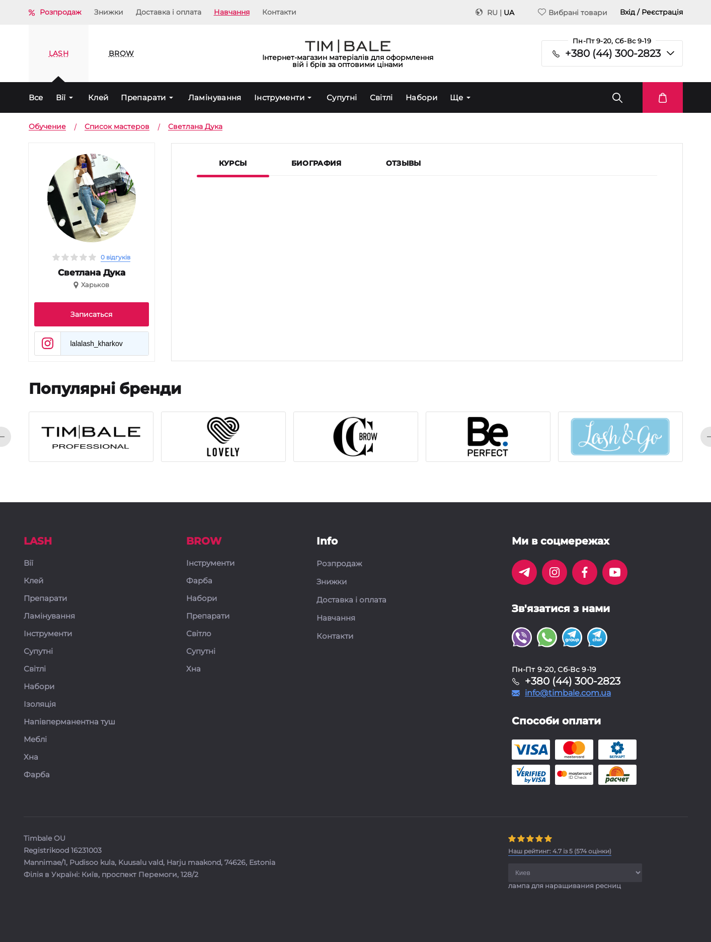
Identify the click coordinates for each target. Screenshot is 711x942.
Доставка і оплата (168, 12)
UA (509, 12)
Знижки (108, 12)
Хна (31, 757)
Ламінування (215, 97)
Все (36, 97)
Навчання (232, 12)
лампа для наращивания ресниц (564, 886)
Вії (61, 97)
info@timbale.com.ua (568, 693)
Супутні (342, 97)
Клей (98, 97)
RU (492, 12)
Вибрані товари (572, 12)
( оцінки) (559, 851)
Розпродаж (61, 12)
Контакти (279, 12)
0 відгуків (115, 257)
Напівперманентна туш (69, 722)
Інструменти (279, 97)
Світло (198, 634)
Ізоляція (40, 704)
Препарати (143, 97)
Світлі (381, 97)
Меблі (35, 740)
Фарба (37, 775)
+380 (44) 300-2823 (613, 53)
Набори (421, 97)
